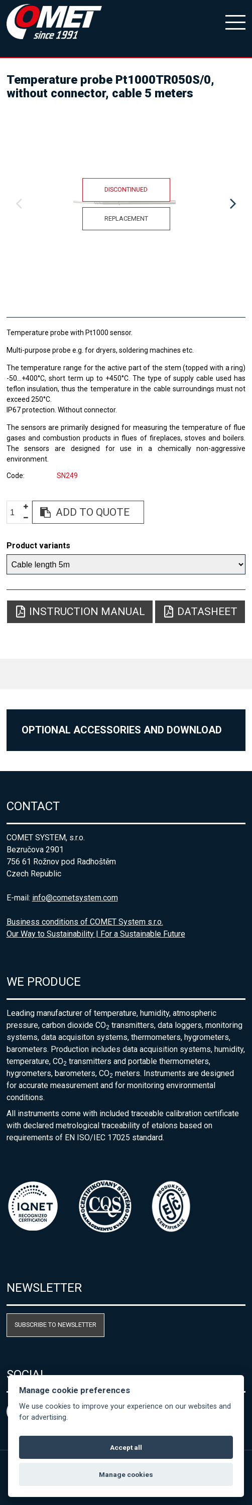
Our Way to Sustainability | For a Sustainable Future (96, 934)
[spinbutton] (16, 512)
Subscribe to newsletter (55, 1324)
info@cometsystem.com (75, 897)
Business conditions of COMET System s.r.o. (85, 922)
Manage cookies (126, 1474)
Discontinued (126, 189)
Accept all (126, 1447)
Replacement (126, 218)
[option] (126, 204)
